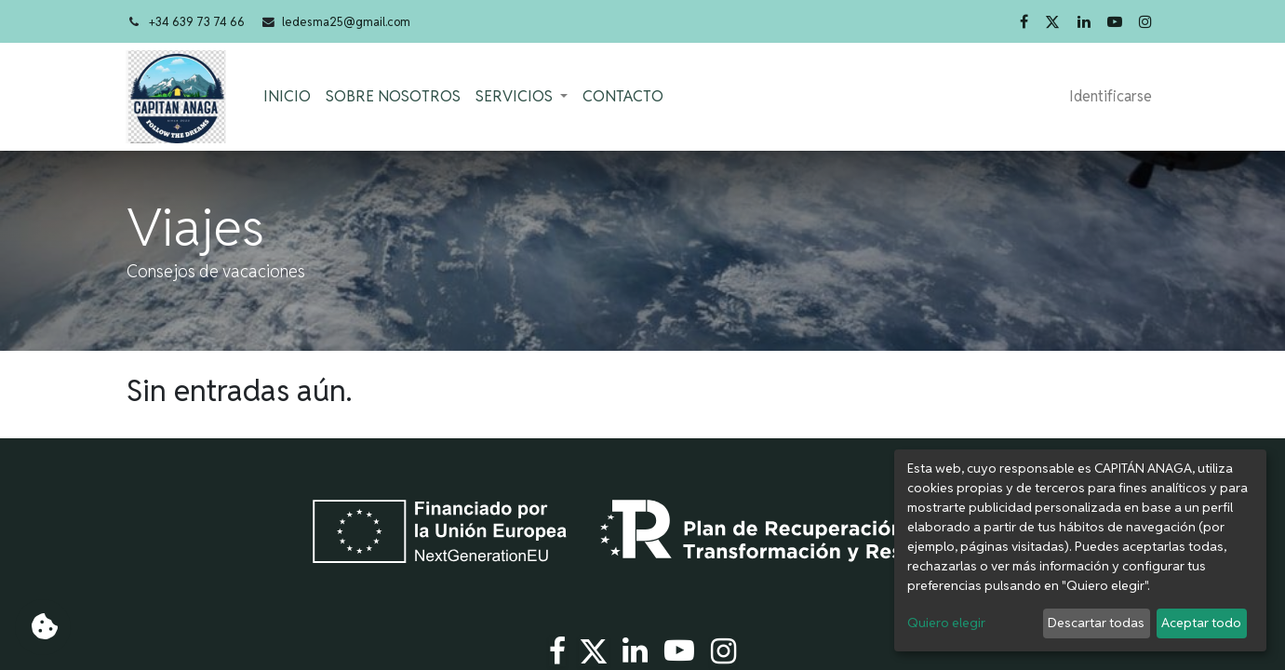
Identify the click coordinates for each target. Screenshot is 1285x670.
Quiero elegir (946, 622)
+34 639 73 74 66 (197, 22)
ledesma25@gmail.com (346, 22)
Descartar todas (1096, 622)
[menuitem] (288, 96)
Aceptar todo (1201, 622)
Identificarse (1110, 96)
